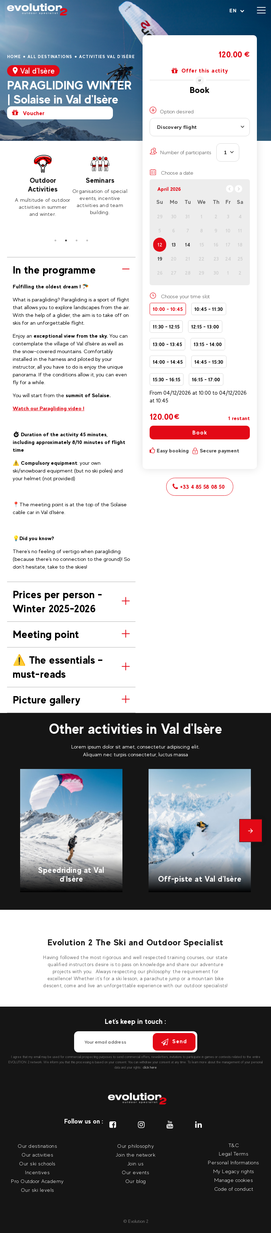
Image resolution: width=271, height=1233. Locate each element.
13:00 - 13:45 (167, 344)
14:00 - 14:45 (168, 362)
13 (173, 245)
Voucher (28, 113)
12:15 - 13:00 (205, 327)
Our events (135, 1172)
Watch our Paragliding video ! (48, 408)
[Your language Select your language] (237, 10)
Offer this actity (199, 70)
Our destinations (37, 1146)
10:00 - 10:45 (168, 309)
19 (159, 259)
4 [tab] (87, 240)
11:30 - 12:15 (166, 327)
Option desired (172, 110)
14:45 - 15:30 (208, 362)
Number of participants (180, 151)
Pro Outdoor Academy (37, 1181)
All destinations (50, 56)
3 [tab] (76, 240)
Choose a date (171, 172)
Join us (135, 1163)
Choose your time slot (185, 296)
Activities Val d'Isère (107, 56)
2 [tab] (66, 240)
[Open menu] (261, 10)
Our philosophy (135, 1146)
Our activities (37, 1155)
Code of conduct (233, 1189)
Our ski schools (37, 1163)
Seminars (100, 180)
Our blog (135, 1181)
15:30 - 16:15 (166, 379)
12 (159, 245)
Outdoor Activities (43, 184)
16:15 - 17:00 (206, 379)
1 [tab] (55, 240)
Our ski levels (37, 1190)
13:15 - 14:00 (208, 344)
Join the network (135, 1155)
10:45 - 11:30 (208, 309)
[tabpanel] (42, 186)
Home (14, 56)
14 (187, 245)
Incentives (37, 1172)
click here (150, 1067)
